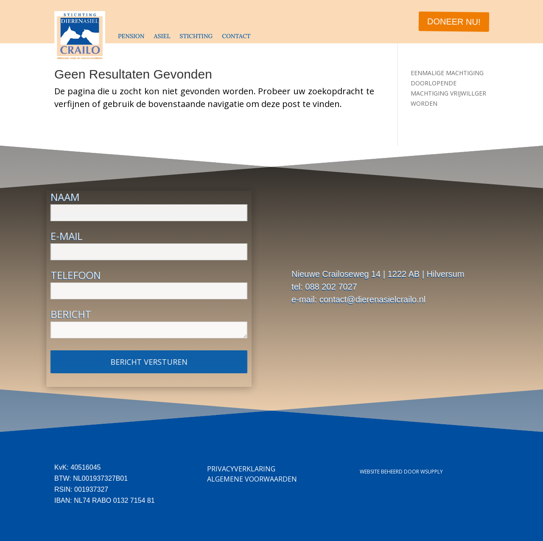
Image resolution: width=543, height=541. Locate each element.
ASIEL (162, 36)
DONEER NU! (453, 21)
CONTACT (236, 36)
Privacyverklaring (241, 468)
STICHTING (196, 36)
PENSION (131, 36)
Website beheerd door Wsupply (401, 471)
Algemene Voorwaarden (252, 479)
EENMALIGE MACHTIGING (447, 73)
